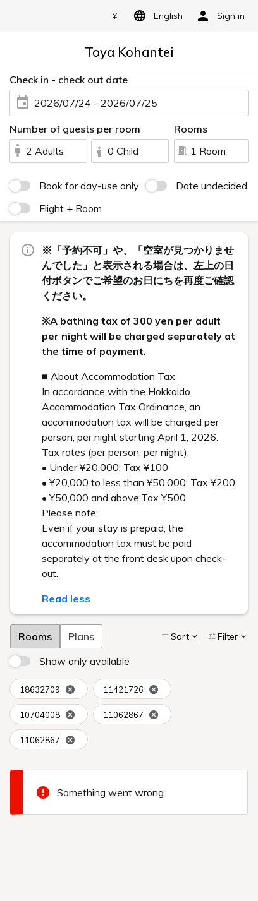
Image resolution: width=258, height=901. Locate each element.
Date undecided (211, 185)
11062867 (131, 715)
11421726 (131, 689)
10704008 (47, 715)
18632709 (47, 689)
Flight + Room (70, 208)
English (156, 16)
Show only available (84, 661)
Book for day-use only (89, 185)
